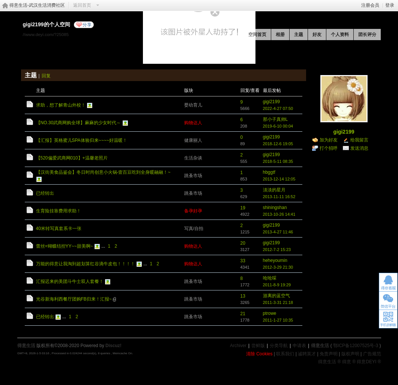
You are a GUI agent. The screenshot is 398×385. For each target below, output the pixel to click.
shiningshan (275, 207)
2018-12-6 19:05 (278, 143)
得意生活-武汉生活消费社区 (37, 5)
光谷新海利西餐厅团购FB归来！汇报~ (74, 299)
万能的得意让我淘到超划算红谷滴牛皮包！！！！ (85, 263)
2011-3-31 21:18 (278, 302)
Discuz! (113, 345)
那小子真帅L (275, 119)
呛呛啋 (269, 278)
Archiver (238, 345)
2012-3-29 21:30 (278, 267)
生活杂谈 (193, 158)
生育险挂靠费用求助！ (58, 211)
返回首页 (82, 5)
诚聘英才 (307, 353)
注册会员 (370, 5)
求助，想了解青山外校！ (61, 105)
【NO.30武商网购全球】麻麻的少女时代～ (78, 122)
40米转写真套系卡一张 (58, 228)
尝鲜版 (258, 345)
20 (242, 243)
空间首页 (257, 34)
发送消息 (359, 148)
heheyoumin (275, 260)
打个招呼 (329, 148)
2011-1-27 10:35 (278, 320)
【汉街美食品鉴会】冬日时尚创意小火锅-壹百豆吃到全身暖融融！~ (103, 172)
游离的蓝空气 (276, 295)
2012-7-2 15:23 (277, 249)
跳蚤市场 (193, 175)
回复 (46, 75)
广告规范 (372, 353)
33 (242, 260)
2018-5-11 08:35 (278, 161)
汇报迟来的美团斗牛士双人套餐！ (70, 281)
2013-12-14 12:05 (279, 179)
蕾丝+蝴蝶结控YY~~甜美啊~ (64, 246)
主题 (298, 34)
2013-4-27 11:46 (278, 232)
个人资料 (340, 34)
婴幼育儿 (193, 105)
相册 (280, 34)
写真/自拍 (193, 228)
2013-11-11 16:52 (279, 196)
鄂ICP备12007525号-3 (355, 345)
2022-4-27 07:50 (278, 108)
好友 (316, 34)
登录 (389, 5)
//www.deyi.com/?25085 (46, 34)
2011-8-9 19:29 (277, 285)
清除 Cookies (259, 353)
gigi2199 (271, 101)
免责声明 (329, 353)
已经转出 (45, 193)
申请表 (299, 345)
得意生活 (320, 345)
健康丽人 (193, 140)
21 (242, 313)
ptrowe (269, 313)
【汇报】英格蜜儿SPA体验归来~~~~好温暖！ (81, 140)
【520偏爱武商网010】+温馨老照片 (72, 158)
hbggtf (269, 172)
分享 (87, 24)
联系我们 (285, 353)
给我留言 (359, 140)
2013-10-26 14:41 (279, 214)
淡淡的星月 (274, 189)
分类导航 (279, 345)
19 (242, 208)
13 (242, 296)
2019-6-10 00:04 (278, 126)
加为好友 (329, 140)
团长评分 (367, 34)
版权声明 (350, 353)
